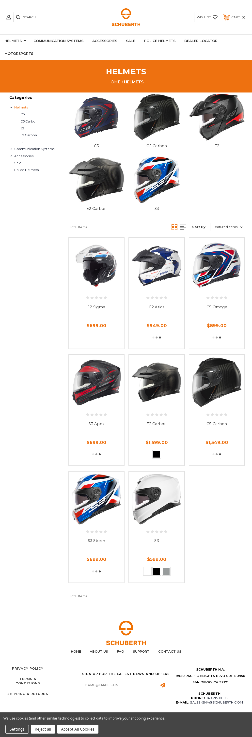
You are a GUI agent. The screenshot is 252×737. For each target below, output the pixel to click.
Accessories (104, 41)
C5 (22, 114)
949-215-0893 (217, 698)
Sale (130, 41)
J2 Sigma (96, 307)
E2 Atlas (156, 307)
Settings (17, 729)
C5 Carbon (28, 121)
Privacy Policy (27, 668)
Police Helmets (159, 41)
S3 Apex (96, 423)
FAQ (120, 651)
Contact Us (169, 651)
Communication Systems (58, 41)
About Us (99, 651)
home (76, 651)
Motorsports (18, 53)
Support (141, 651)
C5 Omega (216, 307)
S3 (22, 142)
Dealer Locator (201, 41)
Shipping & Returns (27, 694)
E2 (22, 128)
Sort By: (199, 227)
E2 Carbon (28, 135)
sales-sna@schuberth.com (216, 702)
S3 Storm (96, 540)
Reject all (43, 729)
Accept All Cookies (77, 729)
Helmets (15, 41)
